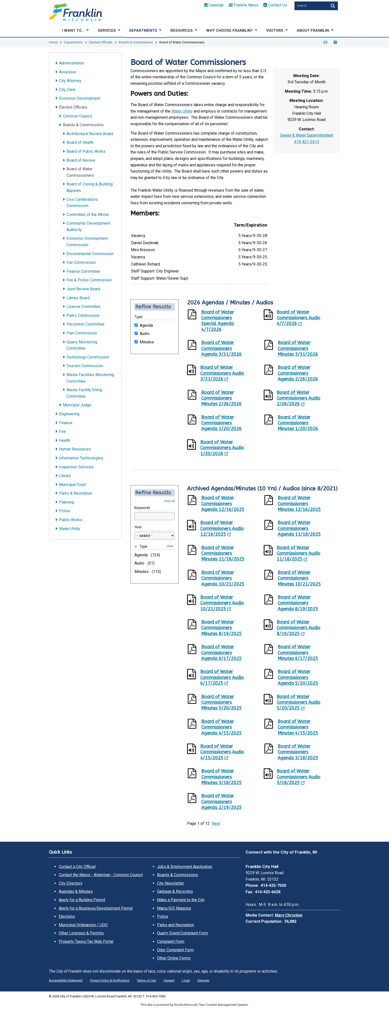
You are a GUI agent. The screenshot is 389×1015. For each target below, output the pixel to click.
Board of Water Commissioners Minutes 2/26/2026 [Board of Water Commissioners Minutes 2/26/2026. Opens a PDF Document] (221, 398)
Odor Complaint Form (175, 950)
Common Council (77, 116)
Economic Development (79, 98)
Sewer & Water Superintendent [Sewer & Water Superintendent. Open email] (306, 135)
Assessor (67, 72)
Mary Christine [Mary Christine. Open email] (288, 915)
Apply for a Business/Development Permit (96, 908)
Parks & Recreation (75, 493)
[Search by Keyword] (310, 5)
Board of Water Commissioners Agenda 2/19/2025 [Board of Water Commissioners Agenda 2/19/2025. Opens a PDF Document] (221, 801)
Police (64, 510)
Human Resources (75, 449)
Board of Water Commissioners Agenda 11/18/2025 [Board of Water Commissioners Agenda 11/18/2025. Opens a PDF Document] (299, 528)
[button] (150, 546)
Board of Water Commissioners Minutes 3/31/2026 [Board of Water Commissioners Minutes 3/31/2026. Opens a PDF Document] (298, 348)
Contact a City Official (77, 866)
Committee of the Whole (87, 214)
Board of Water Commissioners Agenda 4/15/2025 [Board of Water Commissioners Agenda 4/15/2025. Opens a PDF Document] (221, 727)
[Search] (332, 5)
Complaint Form (170, 941)
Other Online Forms (174, 958)
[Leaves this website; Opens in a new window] (270, 315)
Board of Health (80, 142)
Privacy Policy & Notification (110, 980)
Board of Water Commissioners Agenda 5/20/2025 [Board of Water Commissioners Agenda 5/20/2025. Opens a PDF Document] (298, 677)
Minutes (147, 341)
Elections (67, 916)
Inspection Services (76, 467)
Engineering (69, 414)
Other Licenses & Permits (81, 933)
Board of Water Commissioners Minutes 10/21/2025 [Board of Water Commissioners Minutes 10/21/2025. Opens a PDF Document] (299, 578)
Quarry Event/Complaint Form (182, 933)
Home (53, 42)
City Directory (70, 883)
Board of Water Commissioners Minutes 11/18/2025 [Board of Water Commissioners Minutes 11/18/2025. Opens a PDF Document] (222, 553)
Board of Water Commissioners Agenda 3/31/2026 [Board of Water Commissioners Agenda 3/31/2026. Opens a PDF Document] (221, 348)
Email (325, 42)
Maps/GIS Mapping (174, 908)
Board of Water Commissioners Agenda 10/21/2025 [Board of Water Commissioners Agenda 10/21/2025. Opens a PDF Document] (222, 578)
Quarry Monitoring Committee (81, 345)
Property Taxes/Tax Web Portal (86, 941)
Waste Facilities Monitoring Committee (90, 378)
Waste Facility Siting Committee (84, 393)
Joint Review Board (83, 289)
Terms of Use (146, 980)
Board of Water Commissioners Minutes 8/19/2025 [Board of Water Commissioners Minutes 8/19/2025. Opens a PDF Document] (221, 627)
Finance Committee (83, 271)
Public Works (70, 519)
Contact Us (275, 5)
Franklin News (243, 5)
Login (186, 980)
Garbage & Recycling (175, 891)
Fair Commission (81, 262)
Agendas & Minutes (76, 891)
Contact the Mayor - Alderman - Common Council (101, 874)
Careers (168, 980)
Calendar (214, 5)
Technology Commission (87, 357)
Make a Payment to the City (181, 899)
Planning (66, 502)
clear (169, 546)
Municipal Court (72, 484)
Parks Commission (82, 315)
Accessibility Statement (66, 980)
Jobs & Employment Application (184, 866)
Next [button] (216, 823)
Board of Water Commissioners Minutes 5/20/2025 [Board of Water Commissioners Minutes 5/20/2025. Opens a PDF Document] (221, 702)
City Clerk (67, 89)
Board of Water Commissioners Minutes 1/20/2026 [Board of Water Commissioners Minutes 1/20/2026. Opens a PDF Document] (298, 423)
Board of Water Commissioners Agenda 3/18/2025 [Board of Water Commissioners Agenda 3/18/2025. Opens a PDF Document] (298, 752)
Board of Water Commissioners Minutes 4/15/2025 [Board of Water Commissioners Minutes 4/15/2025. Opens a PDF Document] (298, 727)
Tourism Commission (84, 365)
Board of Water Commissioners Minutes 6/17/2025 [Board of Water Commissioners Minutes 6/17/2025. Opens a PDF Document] (298, 652)
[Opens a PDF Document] (194, 315)
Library (65, 475)
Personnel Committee (85, 324)
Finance (65, 422)
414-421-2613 (306, 141)
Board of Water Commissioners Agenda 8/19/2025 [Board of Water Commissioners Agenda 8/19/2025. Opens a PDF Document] (298, 603)
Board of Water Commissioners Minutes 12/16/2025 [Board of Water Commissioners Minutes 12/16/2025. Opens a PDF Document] (299, 503)
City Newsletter (170, 883)
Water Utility (69, 528)
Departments (73, 42)
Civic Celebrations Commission (82, 202)
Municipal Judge (77, 405)
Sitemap (203, 980)
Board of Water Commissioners (80, 172)
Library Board (78, 298)
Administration (71, 63)
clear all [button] (169, 501)
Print (335, 42)
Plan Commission (81, 333)
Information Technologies (81, 458)
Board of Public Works (85, 151)
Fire (62, 431)
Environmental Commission (90, 253)
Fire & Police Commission (89, 280)
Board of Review (80, 160)
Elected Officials (100, 42)
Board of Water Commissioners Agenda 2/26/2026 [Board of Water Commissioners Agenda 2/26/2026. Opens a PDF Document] (298, 373)
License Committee (83, 306)
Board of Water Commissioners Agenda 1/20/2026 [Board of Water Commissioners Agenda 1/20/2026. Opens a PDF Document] (221, 423)
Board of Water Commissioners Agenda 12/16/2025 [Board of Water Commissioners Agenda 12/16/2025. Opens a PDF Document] (222, 503)
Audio (145, 333)
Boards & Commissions (136, 42)
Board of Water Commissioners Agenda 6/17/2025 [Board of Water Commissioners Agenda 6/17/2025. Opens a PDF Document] (221, 652)
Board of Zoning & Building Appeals (89, 187)
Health (64, 440)
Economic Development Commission (87, 241)
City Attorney (70, 80)
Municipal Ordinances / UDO (83, 925)
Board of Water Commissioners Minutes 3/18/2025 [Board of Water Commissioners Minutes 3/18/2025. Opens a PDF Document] (221, 776)
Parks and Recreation (175, 925)
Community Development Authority (88, 226)
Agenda (146, 325)
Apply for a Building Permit (82, 899)
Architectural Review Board (89, 133)
